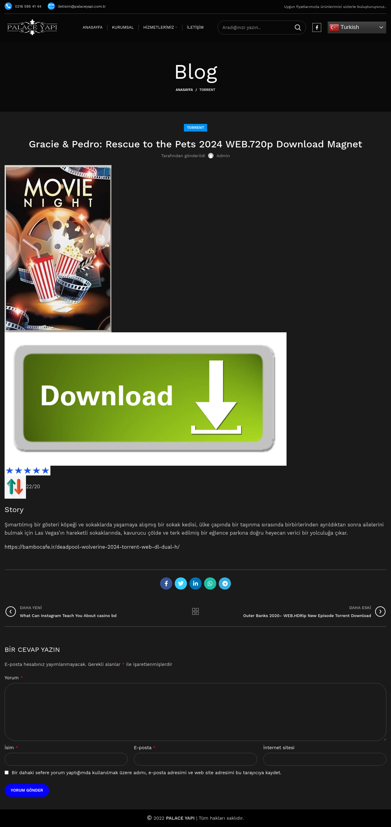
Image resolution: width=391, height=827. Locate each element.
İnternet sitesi (278, 747)
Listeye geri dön (195, 611)
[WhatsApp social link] (210, 583)
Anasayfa (184, 90)
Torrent (207, 90)
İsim (11, 747)
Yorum (14, 678)
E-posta (145, 747)
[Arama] (261, 27)
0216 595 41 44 (23, 6)
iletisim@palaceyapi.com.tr (77, 6)
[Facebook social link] (316, 27)
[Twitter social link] (181, 583)
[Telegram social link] (225, 583)
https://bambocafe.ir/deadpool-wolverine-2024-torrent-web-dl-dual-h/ (92, 547)
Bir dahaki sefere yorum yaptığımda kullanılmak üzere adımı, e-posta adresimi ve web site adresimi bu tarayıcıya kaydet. (146, 772)
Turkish (344, 27)
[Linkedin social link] (195, 583)
